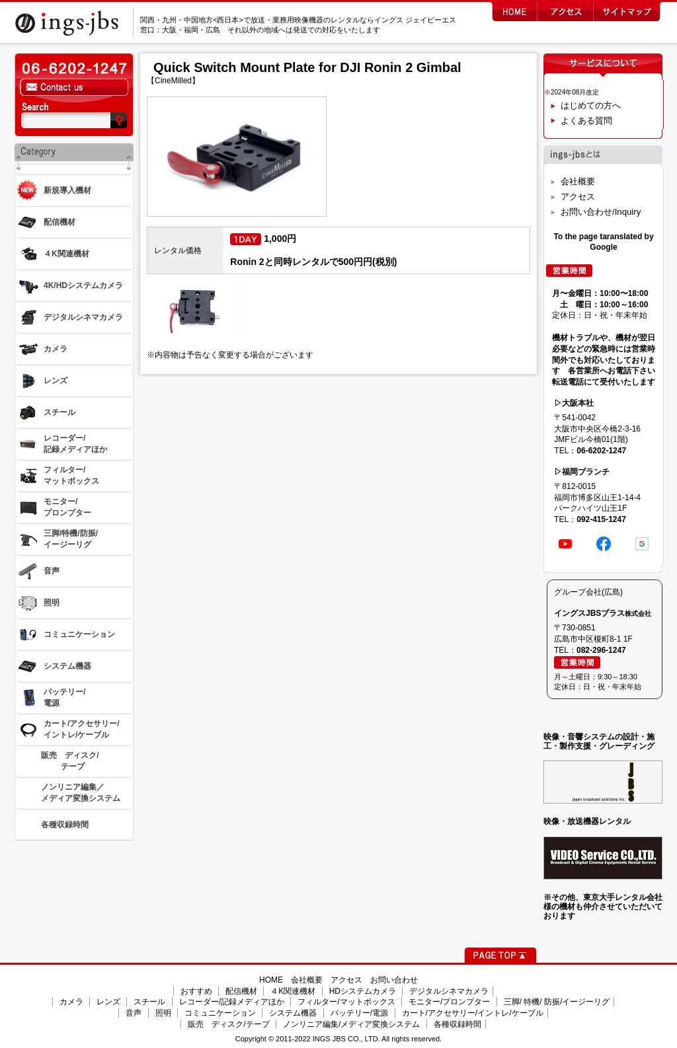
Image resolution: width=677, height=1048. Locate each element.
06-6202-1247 (601, 450)
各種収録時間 (457, 1024)
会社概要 (578, 181)
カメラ (71, 1001)
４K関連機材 (292, 991)
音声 (133, 1013)
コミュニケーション (220, 1013)
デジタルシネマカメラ (449, 991)
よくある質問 (586, 121)
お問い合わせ (394, 980)
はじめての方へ (591, 105)
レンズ (108, 1001)
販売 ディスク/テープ (228, 1024)
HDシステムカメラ (362, 991)
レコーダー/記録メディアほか (231, 1001)
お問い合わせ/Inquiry (601, 212)
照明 (163, 1013)
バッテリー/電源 (359, 1013)
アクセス (578, 197)
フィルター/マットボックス (346, 1001)
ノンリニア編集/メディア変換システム (351, 1024)
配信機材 (241, 991)
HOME (271, 980)
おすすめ (196, 991)
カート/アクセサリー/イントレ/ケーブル (472, 1013)
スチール (149, 1001)
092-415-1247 (601, 519)
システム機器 (293, 1013)
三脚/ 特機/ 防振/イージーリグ (557, 1001)
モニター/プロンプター (449, 1001)
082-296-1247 (601, 650)
